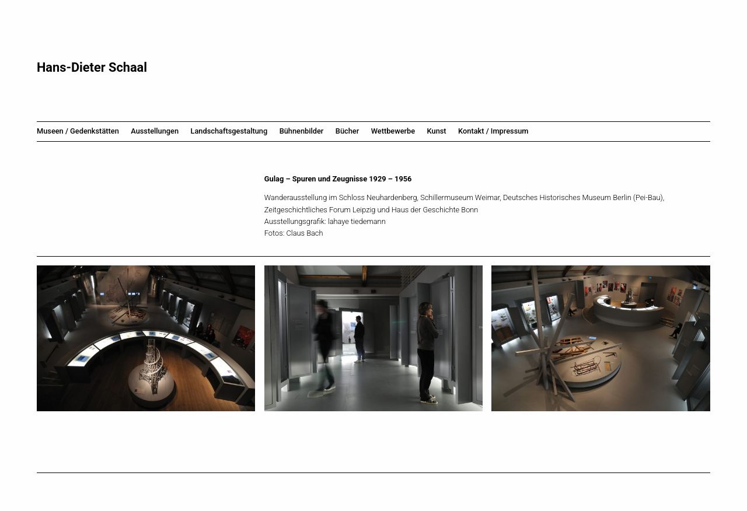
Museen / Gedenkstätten (78, 131)
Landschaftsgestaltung (229, 131)
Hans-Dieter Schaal (92, 67)
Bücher (347, 131)
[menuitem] (81, 131)
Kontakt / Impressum (493, 131)
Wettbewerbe (393, 131)
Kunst (436, 131)
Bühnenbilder (302, 131)
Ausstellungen (155, 131)
